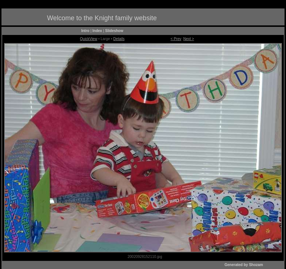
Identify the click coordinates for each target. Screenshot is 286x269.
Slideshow (114, 31)
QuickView (88, 39)
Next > (188, 39)
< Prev (176, 39)
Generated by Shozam (243, 265)
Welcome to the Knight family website (102, 18)
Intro (85, 31)
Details (119, 39)
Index (97, 31)
